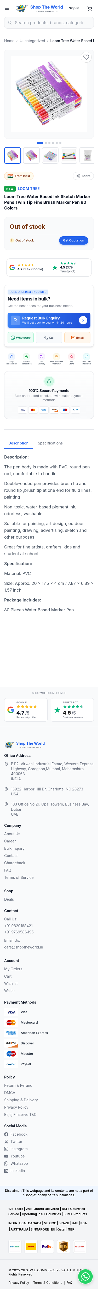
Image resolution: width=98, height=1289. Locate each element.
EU (53, 1229)
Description (18, 443)
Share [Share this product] (83, 176)
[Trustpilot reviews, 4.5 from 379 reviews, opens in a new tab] (70, 267)
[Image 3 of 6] (49, 143)
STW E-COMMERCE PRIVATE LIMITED (54, 1270)
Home (9, 40)
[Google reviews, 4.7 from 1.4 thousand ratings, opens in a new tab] (28, 267)
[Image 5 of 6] (57, 143)
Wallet (9, 991)
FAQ (7, 870)
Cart (7, 976)
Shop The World (46, 7)
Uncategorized (32, 40)
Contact (11, 855)
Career (10, 841)
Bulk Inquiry (14, 848)
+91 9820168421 (18, 926)
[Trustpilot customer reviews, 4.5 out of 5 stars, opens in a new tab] (72, 710)
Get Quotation (73, 240)
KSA (83, 1223)
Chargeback (14, 863)
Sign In (74, 8)
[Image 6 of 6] (60, 143)
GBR (71, 1229)
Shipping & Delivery (21, 1100)
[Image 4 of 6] (53, 143)
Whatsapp (16, 1163)
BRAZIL (64, 1223)
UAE (75, 1223)
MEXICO (50, 1223)
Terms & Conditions (47, 1283)
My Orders (13, 969)
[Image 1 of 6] (40, 143)
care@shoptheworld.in (23, 947)
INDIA (12, 1223)
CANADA (35, 1223)
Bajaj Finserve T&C (20, 1114)
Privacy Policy (16, 1107)
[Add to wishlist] (86, 57)
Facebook (15, 1134)
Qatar (61, 1229)
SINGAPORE (40, 1229)
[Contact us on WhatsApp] (85, 1276)
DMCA (9, 1092)
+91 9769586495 (19, 932)
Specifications (50, 443)
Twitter (13, 1141)
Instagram (16, 1149)
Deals (9, 899)
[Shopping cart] (89, 8)
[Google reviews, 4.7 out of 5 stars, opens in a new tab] (26, 710)
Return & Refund (18, 1085)
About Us (12, 834)
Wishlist (11, 983)
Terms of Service (19, 877)
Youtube (14, 1156)
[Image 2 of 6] (46, 143)
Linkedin (14, 1170)
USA (22, 1223)
